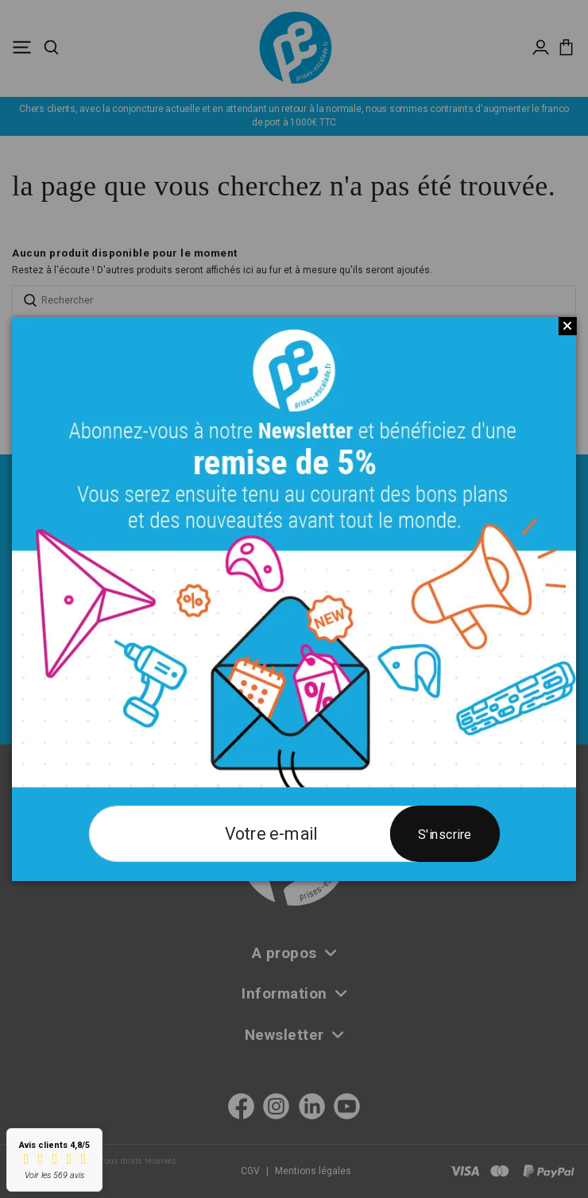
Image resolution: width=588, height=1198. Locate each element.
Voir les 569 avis (54, 1175)
